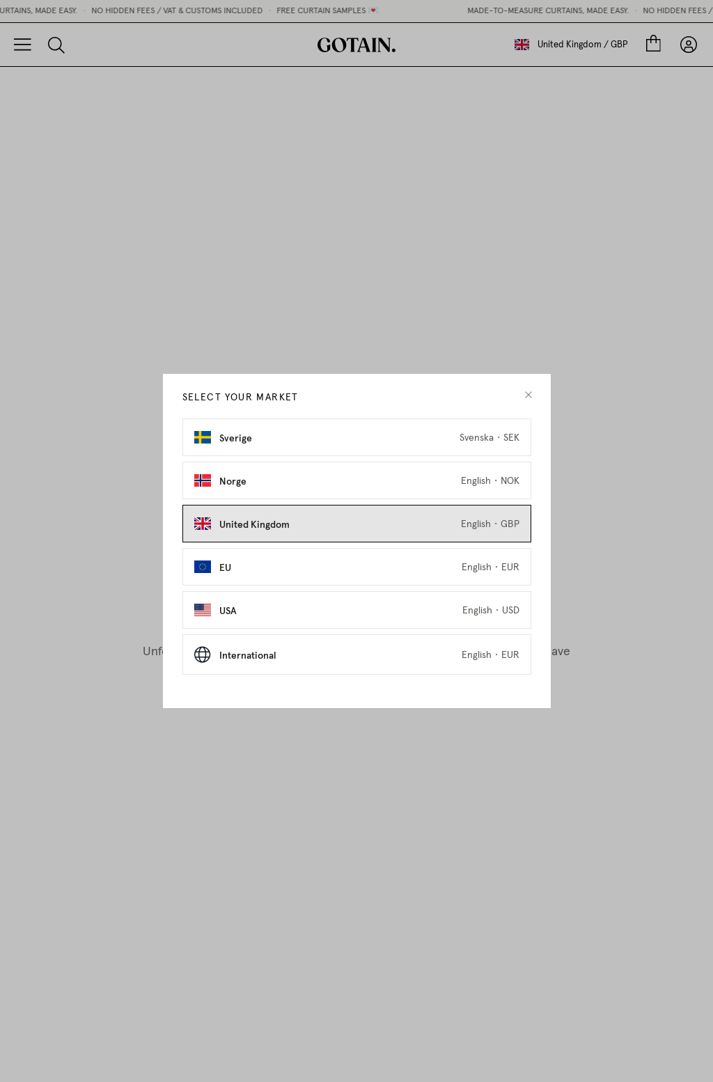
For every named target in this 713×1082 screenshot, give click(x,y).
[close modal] (528, 395)
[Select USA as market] (356, 610)
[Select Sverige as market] (356, 437)
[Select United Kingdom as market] (356, 523)
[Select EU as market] (356, 567)
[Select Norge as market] (356, 480)
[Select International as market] (356, 654)
